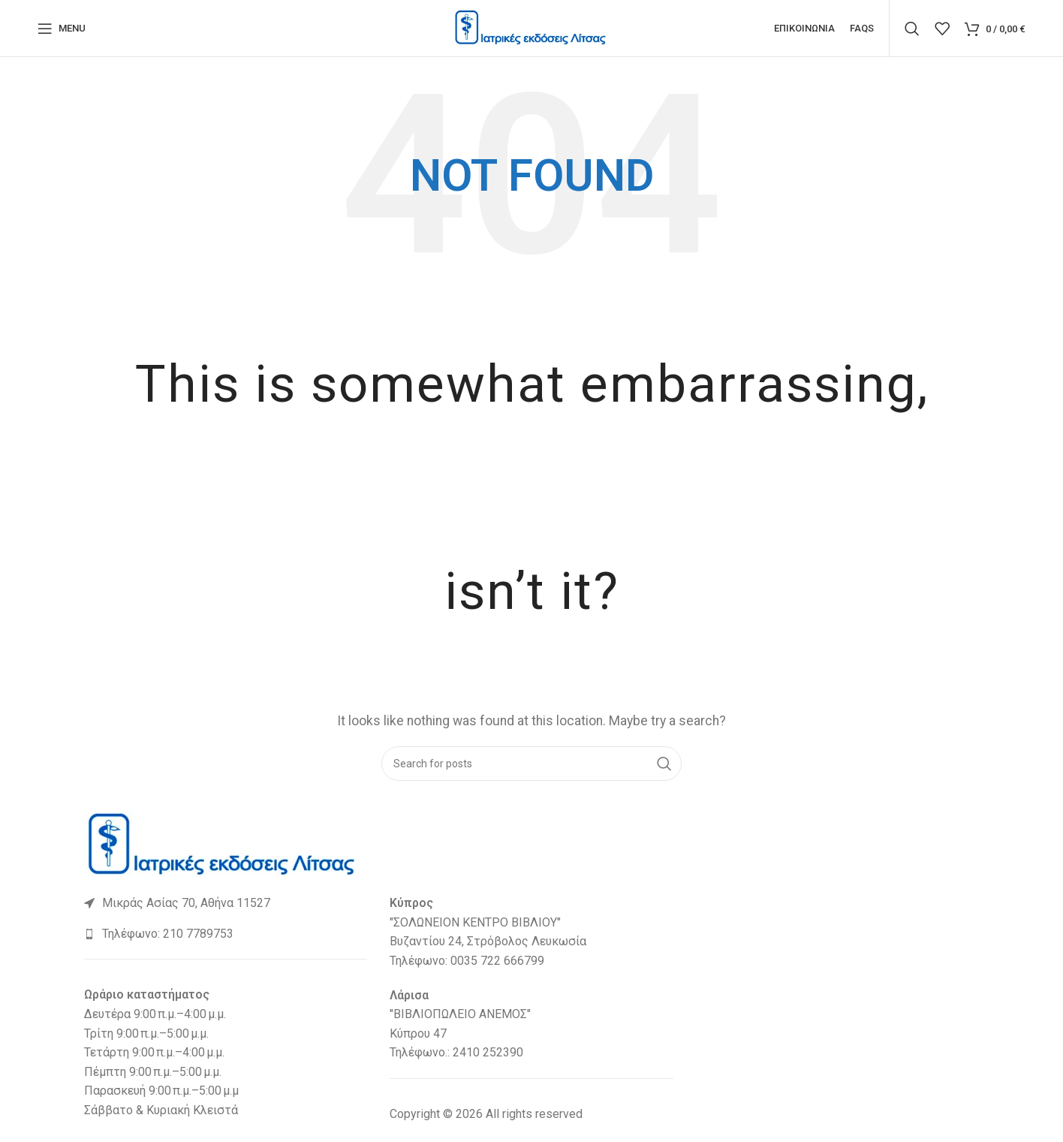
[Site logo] (531, 29)
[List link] (225, 907)
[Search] (912, 30)
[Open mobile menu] (61, 30)
